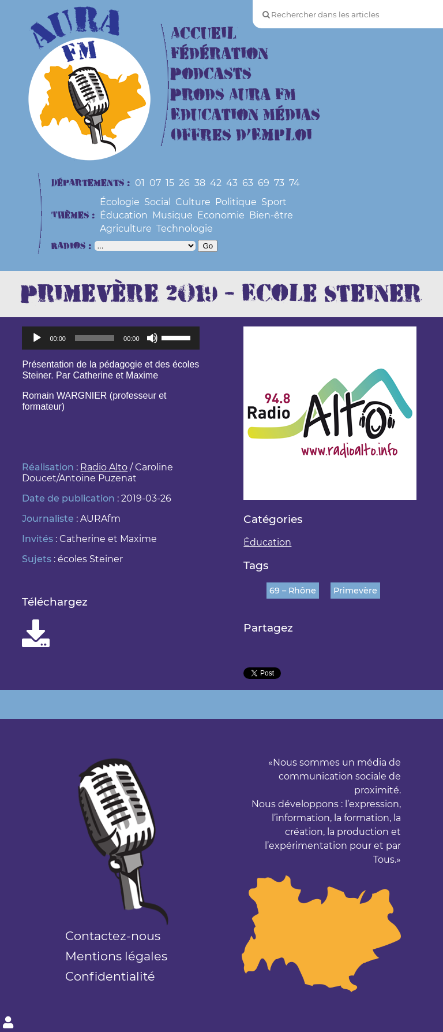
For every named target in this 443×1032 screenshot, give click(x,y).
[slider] (94, 338)
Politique (236, 201)
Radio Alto (103, 467)
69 (263, 182)
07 (155, 182)
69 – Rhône (292, 590)
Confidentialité (110, 976)
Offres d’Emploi (241, 135)
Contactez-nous (112, 936)
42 (216, 182)
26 (184, 182)
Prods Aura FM (233, 95)
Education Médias (245, 115)
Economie (221, 215)
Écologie (120, 201)
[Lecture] (37, 338)
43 (232, 182)
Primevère (355, 590)
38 (199, 182)
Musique (172, 215)
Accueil (203, 34)
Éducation (124, 215)
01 (140, 182)
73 (279, 182)
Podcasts (211, 74)
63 (247, 182)
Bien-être (271, 215)
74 (294, 182)
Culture (193, 201)
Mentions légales (116, 956)
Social (157, 201)
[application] (110, 338)
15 (170, 182)
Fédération (219, 54)
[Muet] (152, 338)
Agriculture (126, 228)
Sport (274, 201)
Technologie (184, 228)
